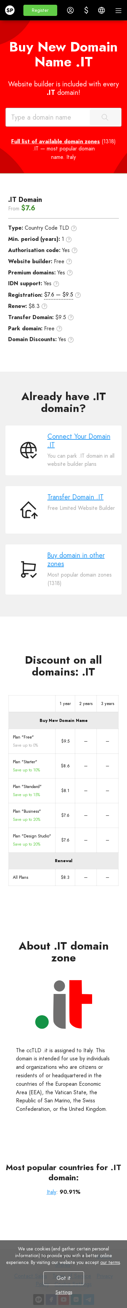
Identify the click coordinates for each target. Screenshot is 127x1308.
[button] (40, 10)
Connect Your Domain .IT (78, 441)
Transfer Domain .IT (75, 497)
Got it (64, 1278)
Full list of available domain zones (55, 141)
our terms (110, 1262)
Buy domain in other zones (76, 560)
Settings (63, 1292)
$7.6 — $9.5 (58, 294)
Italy (51, 1192)
